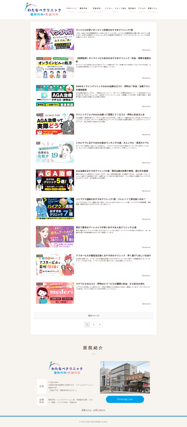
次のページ (93, 315)
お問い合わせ (99, 410)
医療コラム (87, 410)
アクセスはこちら (125, 399)
